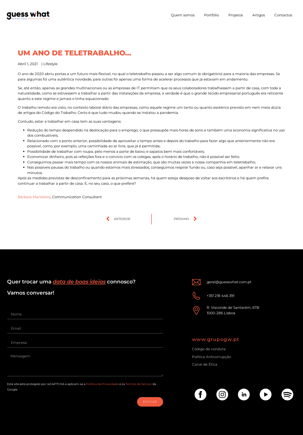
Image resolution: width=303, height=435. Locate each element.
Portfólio (211, 15)
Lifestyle (50, 64)
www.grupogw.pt (215, 339)
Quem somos (183, 15)
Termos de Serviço (139, 384)
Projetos (235, 15)
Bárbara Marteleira (34, 197)
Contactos (283, 15)
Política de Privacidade (102, 384)
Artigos (258, 15)
